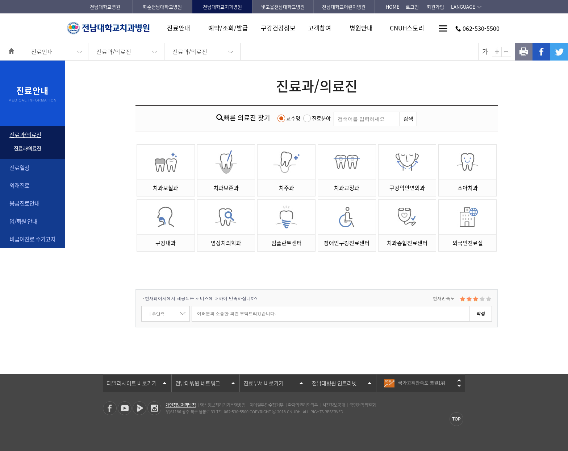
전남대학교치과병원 (222, 6)
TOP (456, 418)
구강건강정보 (278, 27)
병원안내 (361, 27)
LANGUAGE (463, 6)
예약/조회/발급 (228, 27)
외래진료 (19, 185)
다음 (459, 385)
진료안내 (178, 27)
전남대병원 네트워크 (197, 383)
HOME (393, 6)
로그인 (412, 6)
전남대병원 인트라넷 (334, 383)
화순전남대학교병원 (162, 6)
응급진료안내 (24, 203)
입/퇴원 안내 (23, 221)
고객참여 (319, 27)
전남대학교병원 (105, 6)
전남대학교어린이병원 (344, 6)
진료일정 (19, 167)
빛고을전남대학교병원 (283, 6)
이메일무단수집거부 (267, 405)
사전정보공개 (333, 405)
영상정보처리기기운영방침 (222, 405)
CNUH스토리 (407, 27)
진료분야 (321, 118)
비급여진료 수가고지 (32, 239)
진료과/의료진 (113, 51)
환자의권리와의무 (303, 405)
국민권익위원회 (362, 405)
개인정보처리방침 (181, 405)
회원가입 (435, 6)
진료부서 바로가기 (263, 383)
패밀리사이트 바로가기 (131, 383)
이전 (459, 380)
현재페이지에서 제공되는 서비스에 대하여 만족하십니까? (201, 298)
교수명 (293, 118)
